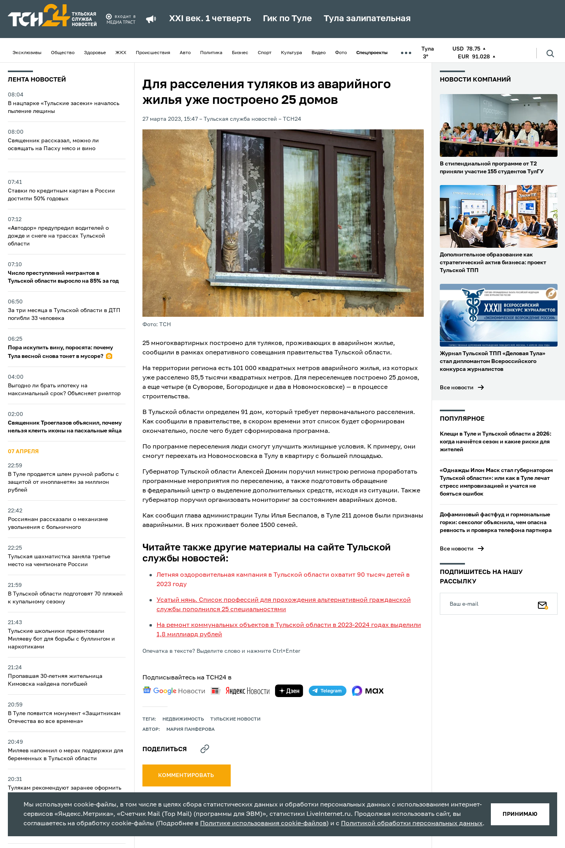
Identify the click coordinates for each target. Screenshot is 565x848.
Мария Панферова (190, 729)
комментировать (186, 775)
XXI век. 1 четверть (210, 19)
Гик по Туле (287, 19)
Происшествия (153, 53)
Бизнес (240, 53)
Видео (319, 53)
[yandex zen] (289, 691)
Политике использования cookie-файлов (263, 824)
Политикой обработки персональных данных (412, 824)
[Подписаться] (543, 603)
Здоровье (95, 53)
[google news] (173, 690)
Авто (185, 53)
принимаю (520, 814)
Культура (291, 53)
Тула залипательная (367, 19)
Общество (63, 53)
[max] (368, 691)
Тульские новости (235, 719)
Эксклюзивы (27, 53)
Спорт (265, 53)
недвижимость (183, 719)
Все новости (457, 387)
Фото (341, 53)
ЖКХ (120, 53)
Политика (211, 53)
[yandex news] (240, 690)
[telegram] (327, 691)
